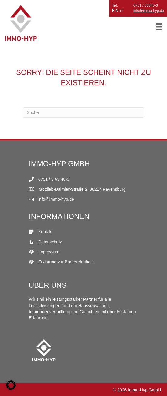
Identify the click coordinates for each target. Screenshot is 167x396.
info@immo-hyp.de (148, 10)
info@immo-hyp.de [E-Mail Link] (56, 199)
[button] (11, 385)
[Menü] (159, 27)
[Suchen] (83, 112)
